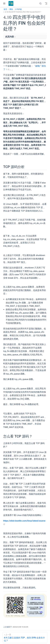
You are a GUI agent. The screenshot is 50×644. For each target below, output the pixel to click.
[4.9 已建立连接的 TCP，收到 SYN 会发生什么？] (25, 637)
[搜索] (40, 3)
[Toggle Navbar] (46, 3)
